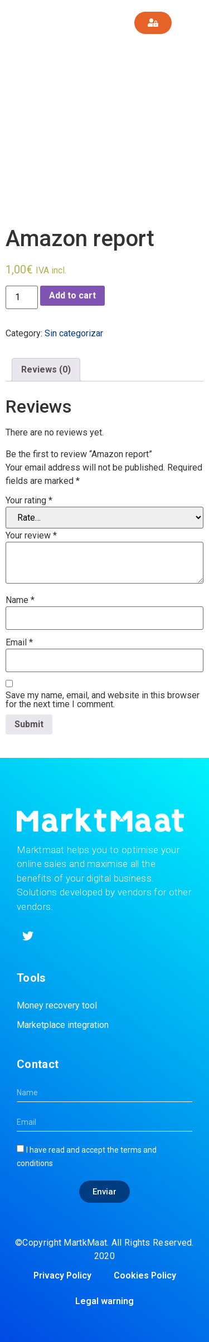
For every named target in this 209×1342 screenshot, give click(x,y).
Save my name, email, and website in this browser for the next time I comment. (103, 700)
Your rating (29, 500)
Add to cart (72, 295)
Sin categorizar (74, 333)
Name (20, 600)
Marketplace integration (63, 1025)
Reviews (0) (46, 369)
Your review (31, 535)
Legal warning (104, 1301)
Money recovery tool (57, 1005)
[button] (193, 22)
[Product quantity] (22, 297)
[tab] (46, 369)
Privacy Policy (62, 1275)
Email (19, 642)
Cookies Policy (145, 1275)
